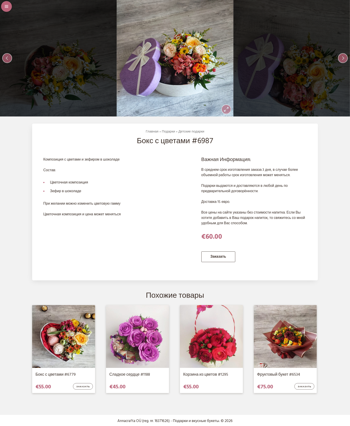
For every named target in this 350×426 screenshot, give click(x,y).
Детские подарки (191, 131)
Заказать (218, 257)
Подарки (168, 131)
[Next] (343, 58)
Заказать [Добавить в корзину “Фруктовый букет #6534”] (304, 387)
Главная (152, 131)
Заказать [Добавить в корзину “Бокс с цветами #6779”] (83, 387)
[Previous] (7, 58)
